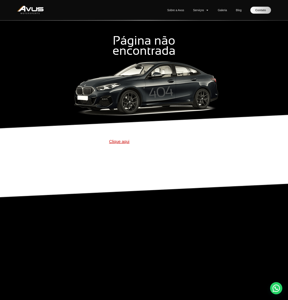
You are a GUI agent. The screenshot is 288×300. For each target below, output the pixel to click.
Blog (239, 10)
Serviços (201, 10)
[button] (276, 288)
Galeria (222, 10)
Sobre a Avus (175, 10)
